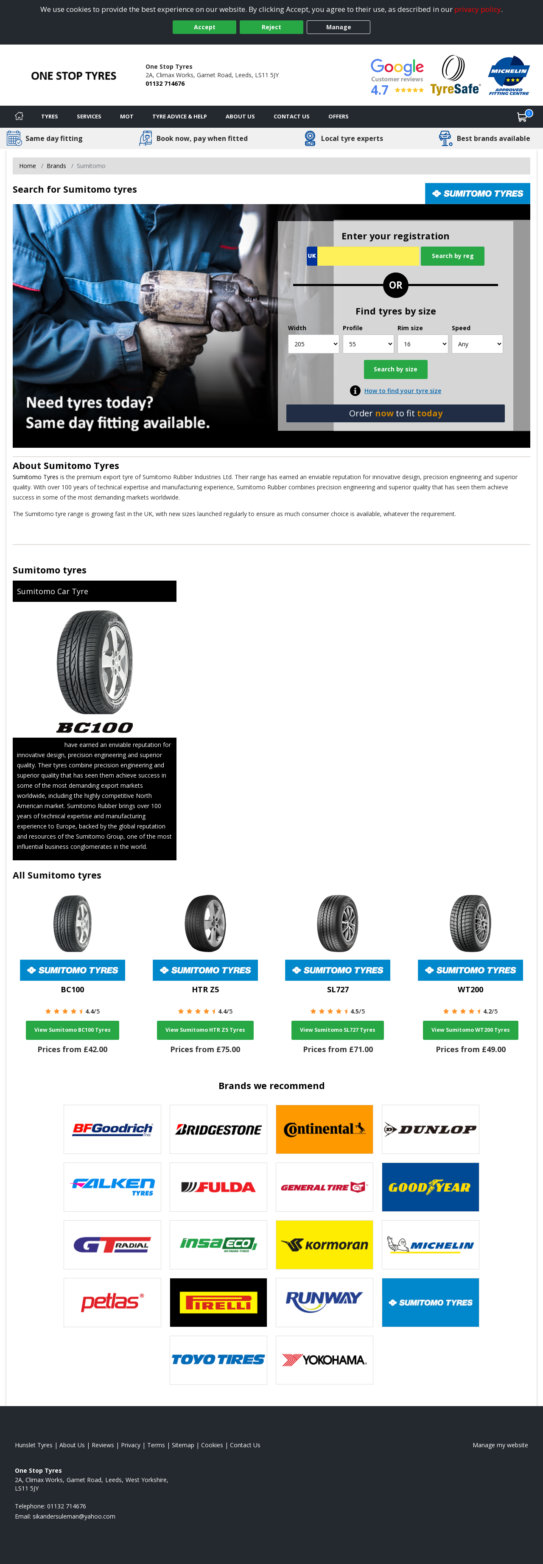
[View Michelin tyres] (430, 1244)
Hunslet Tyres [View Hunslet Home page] (34, 1445)
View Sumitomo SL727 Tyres (337, 1029)
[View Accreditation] (456, 74)
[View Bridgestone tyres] (218, 1129)
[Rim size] (423, 344)
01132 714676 (165, 83)
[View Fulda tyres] (218, 1187)
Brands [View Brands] (56, 166)
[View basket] (522, 117)
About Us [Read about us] (72, 1445)
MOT (127, 116)
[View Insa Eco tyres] (218, 1244)
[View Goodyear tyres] (430, 1187)
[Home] (19, 117)
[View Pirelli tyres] (218, 1302)
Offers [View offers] (338, 116)
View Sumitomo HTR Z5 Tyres (205, 1029)
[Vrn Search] (363, 256)
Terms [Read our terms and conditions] (156, 1445)
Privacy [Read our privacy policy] (130, 1445)
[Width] (313, 344)
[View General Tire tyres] (324, 1187)
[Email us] (74, 1516)
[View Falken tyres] (112, 1187)
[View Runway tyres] (324, 1302)
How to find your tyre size (402, 391)
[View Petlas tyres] (112, 1302)
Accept (205, 27)
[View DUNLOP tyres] (430, 1129)
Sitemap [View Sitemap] (183, 1445)
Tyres (49, 116)
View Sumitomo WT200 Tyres (470, 1029)
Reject (271, 27)
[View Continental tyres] (324, 1129)
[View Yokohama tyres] (324, 1360)
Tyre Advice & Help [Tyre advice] (179, 116)
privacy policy (477, 9)
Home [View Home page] (27, 166)
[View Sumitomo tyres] (430, 1302)
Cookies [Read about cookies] (212, 1445)
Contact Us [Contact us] (292, 116)
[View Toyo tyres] (218, 1360)
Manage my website (500, 1445)
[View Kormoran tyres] (324, 1244)
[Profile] (368, 344)
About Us (240, 116)
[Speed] (477, 344)
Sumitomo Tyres (81, 465)
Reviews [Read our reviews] (103, 1445)
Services (89, 116)
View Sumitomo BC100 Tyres (72, 1029)
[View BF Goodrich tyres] (112, 1129)
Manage (338, 27)
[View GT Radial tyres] (112, 1244)
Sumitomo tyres (50, 570)
